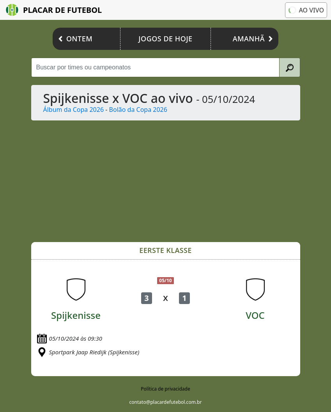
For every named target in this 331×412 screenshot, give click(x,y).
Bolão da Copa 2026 (138, 109)
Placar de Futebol (54, 10)
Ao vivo (305, 10)
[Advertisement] (165, 181)
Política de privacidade (165, 388)
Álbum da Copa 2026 (73, 109)
